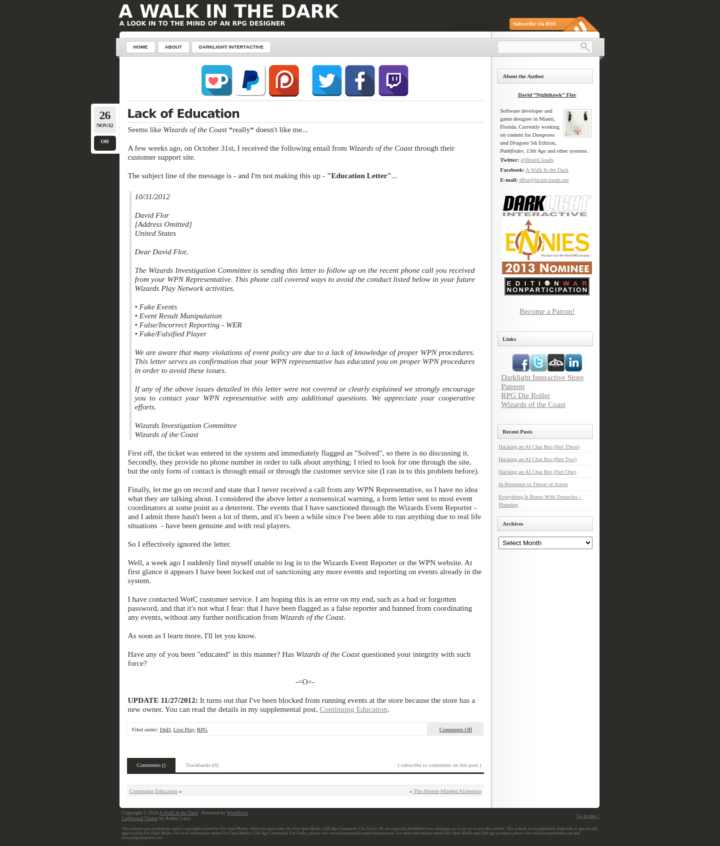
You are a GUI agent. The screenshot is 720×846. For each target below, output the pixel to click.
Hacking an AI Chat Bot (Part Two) (537, 459)
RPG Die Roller (525, 395)
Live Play (184, 729)
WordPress (237, 812)
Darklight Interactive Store (542, 377)
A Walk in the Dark (179, 812)
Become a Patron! (547, 311)
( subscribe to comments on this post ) (439, 765)
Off (105, 141)
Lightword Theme (140, 818)
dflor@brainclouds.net (543, 180)
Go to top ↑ (587, 815)
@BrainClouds (537, 160)
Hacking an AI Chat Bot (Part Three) (539, 447)
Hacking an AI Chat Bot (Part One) (537, 472)
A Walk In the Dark (547, 170)
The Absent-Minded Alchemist (448, 791)
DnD (165, 729)
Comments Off (456, 729)
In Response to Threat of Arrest (533, 484)
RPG (202, 729)
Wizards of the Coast (533, 404)
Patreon (512, 386)
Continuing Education (354, 709)
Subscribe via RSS (534, 24)
